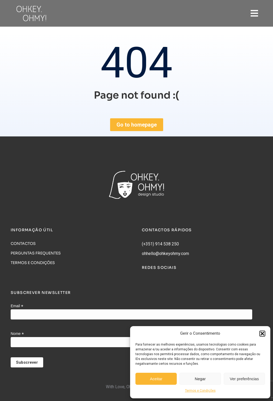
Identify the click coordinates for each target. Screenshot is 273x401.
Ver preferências (244, 378)
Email (17, 306)
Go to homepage (137, 124)
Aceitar (156, 378)
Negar (200, 378)
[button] (262, 333)
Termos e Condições (200, 390)
